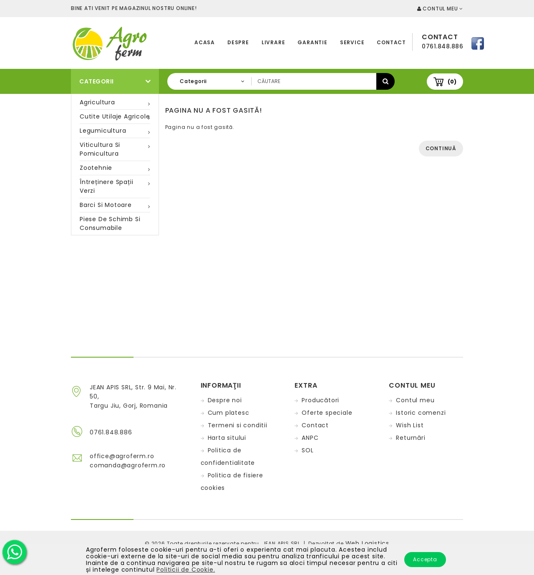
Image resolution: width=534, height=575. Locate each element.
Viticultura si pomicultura (100, 149)
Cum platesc (228, 413)
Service (352, 42)
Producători (320, 400)
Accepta (425, 559)
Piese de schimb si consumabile (110, 223)
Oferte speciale (327, 413)
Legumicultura (103, 130)
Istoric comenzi (421, 413)
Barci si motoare (106, 205)
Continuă (441, 148)
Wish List (409, 425)
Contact (391, 42)
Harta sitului (227, 438)
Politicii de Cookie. (185, 569)
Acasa (204, 42)
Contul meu (415, 400)
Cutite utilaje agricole (115, 116)
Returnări (410, 438)
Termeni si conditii (237, 425)
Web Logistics (367, 543)
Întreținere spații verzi (106, 186)
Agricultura (97, 102)
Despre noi (225, 400)
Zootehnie (96, 168)
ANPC (310, 438)
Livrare (273, 42)
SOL (307, 450)
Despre (238, 42)
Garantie (312, 42)
